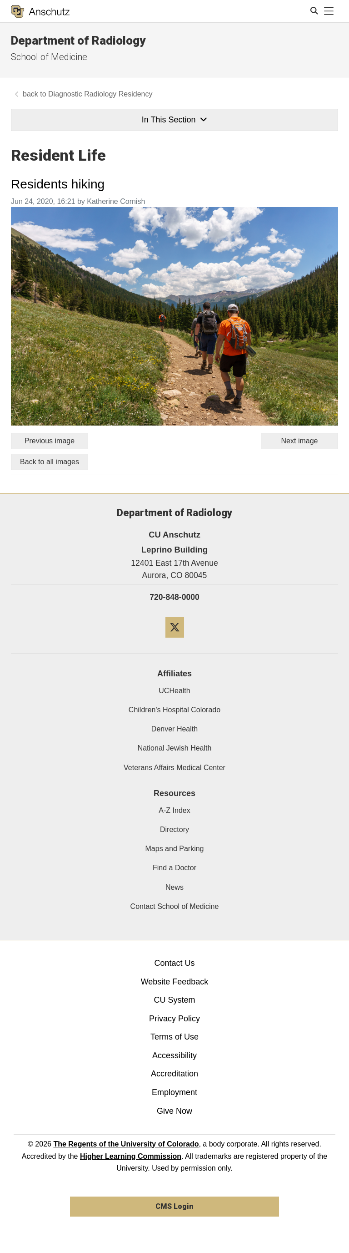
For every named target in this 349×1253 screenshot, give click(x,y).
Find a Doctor (174, 868)
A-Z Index (174, 810)
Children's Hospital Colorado (174, 710)
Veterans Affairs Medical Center (174, 767)
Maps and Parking (174, 848)
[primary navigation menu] (329, 11)
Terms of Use (174, 1036)
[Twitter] (175, 641)
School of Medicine (49, 56)
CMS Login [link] (174, 1206)
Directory (174, 829)
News (174, 887)
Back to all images (49, 462)
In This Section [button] (174, 119)
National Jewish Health (175, 748)
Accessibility (174, 1055)
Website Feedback (175, 981)
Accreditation (174, 1073)
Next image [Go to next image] (299, 441)
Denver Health (174, 729)
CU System (174, 999)
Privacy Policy (174, 1018)
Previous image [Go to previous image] (50, 441)
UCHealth (174, 691)
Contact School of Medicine (174, 906)
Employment (174, 1092)
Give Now (174, 1111)
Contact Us (174, 963)
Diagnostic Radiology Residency (100, 94)
